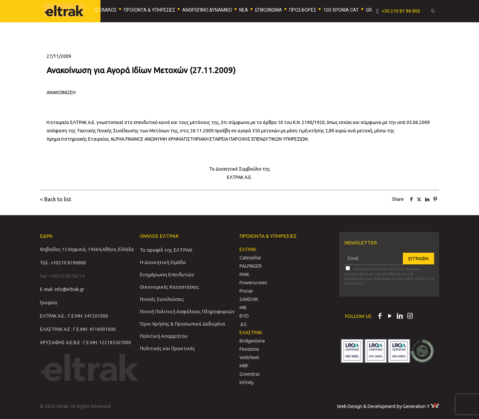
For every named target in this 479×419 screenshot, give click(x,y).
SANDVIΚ (249, 299)
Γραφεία (49, 302)
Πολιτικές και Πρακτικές (167, 348)
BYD (244, 316)
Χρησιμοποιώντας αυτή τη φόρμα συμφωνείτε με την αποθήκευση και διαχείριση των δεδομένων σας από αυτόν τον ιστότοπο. (389, 275)
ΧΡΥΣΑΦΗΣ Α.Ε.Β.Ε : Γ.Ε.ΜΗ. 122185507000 (85, 342)
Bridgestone (252, 341)
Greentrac (250, 374)
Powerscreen (253, 282)
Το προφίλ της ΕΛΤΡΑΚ (166, 250)
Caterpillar (250, 257)
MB (243, 307)
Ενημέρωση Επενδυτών (167, 274)
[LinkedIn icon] (400, 316)
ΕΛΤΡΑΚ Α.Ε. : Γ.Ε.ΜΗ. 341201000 (74, 316)
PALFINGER (251, 266)
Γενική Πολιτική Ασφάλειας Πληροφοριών (187, 311)
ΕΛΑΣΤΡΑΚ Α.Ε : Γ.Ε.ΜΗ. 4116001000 (78, 329)
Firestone (249, 349)
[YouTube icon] (390, 316)
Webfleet (249, 357)
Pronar (246, 291)
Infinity (247, 382)
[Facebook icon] (380, 316)
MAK (244, 274)
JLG (243, 324)
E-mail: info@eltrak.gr (62, 289)
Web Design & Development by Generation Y (388, 406)
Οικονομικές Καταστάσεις (169, 287)
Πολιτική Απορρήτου (164, 336)
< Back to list (55, 199)
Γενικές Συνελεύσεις (162, 299)
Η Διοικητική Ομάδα (163, 262)
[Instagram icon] (410, 316)
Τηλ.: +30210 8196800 (63, 262)
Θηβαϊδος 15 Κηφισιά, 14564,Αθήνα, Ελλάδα (87, 249)
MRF (244, 365)
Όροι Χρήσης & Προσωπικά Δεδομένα (182, 324)
